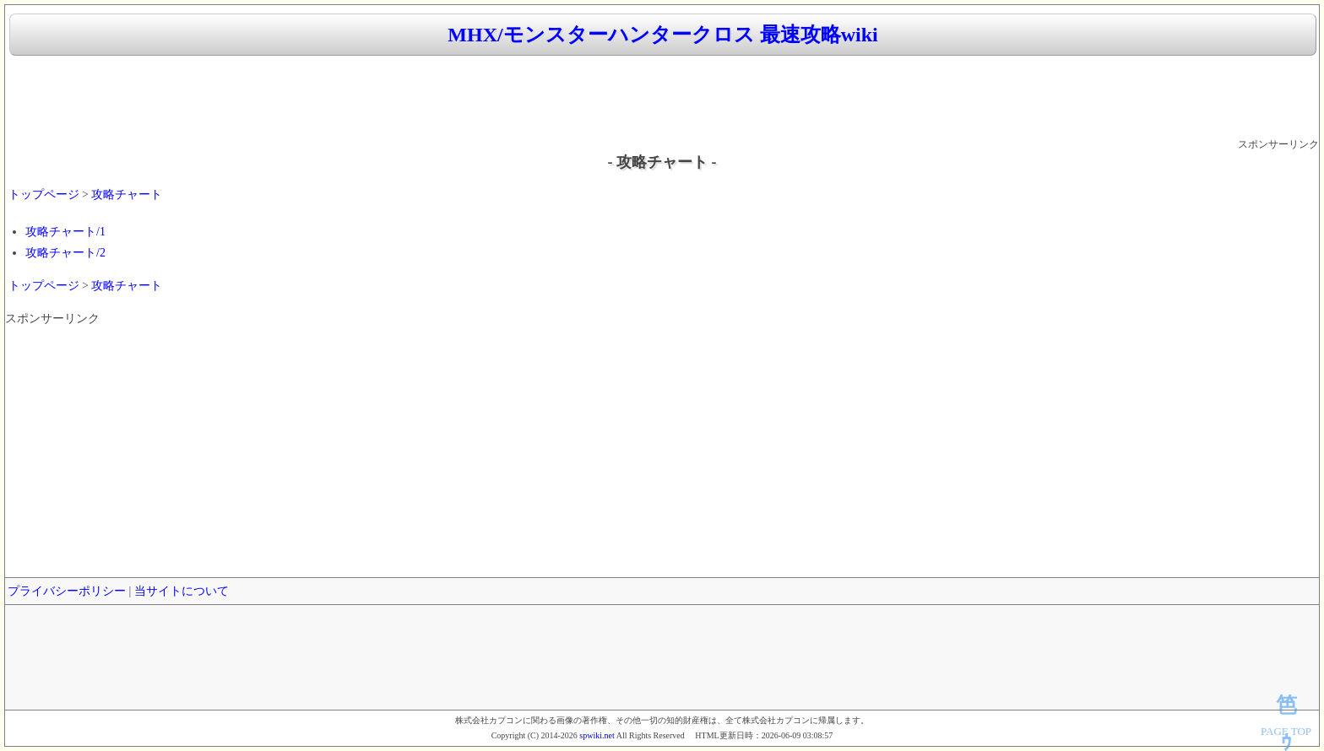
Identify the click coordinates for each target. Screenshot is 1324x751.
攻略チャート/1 (65, 231)
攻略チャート (126, 194)
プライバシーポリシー (67, 591)
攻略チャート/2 (65, 252)
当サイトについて (181, 591)
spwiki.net (596, 735)
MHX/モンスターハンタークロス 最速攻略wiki (662, 35)
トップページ (43, 194)
